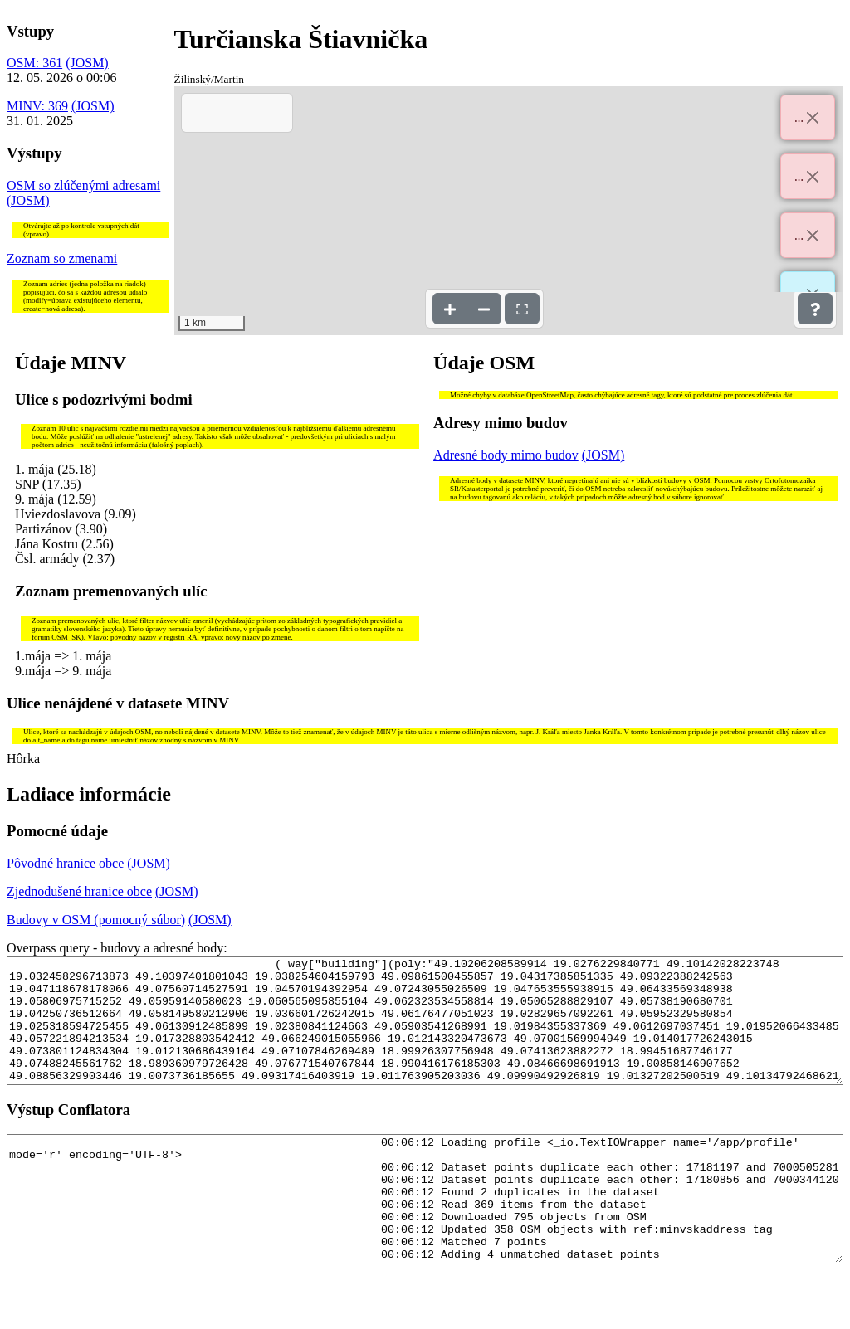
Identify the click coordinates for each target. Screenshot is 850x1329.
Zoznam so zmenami (62, 258)
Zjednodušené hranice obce (79, 891)
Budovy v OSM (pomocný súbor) (96, 920)
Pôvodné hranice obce (65, 863)
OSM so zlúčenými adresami (83, 185)
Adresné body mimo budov (506, 455)
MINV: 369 (37, 106)
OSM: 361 (34, 63)
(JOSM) (87, 63)
